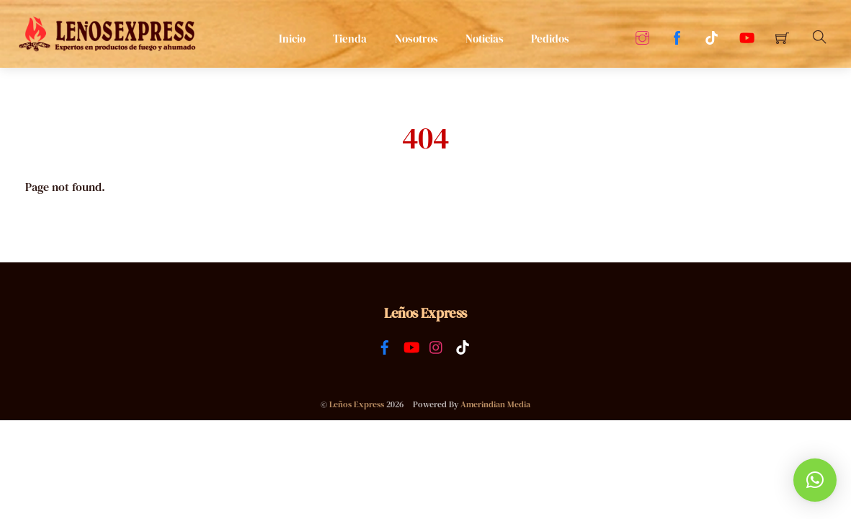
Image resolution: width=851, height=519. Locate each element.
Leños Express (356, 404)
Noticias (484, 38)
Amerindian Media (495, 404)
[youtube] (411, 345)
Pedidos (550, 38)
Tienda (350, 38)
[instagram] (437, 345)
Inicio (292, 38)
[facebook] (385, 345)
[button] (815, 480)
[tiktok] (463, 345)
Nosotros (416, 38)
